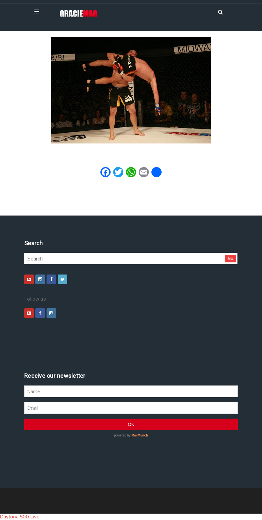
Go (230, 258)
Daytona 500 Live (20, 517)
